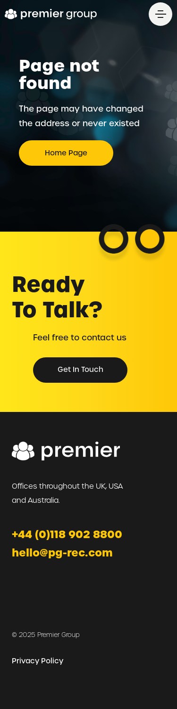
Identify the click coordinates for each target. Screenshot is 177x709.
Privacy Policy (37, 661)
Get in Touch (80, 369)
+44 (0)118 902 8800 (67, 534)
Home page (66, 153)
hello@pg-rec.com (62, 553)
